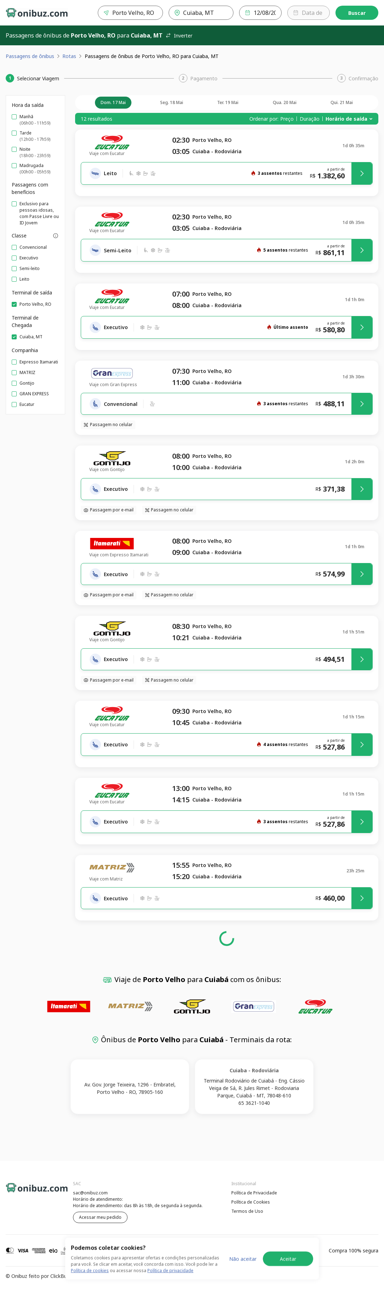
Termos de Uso (247, 1211)
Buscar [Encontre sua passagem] (357, 13)
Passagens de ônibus (30, 56)
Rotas (69, 56)
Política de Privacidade (254, 1193)
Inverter (178, 35)
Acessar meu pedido (100, 1217)
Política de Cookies (250, 1202)
